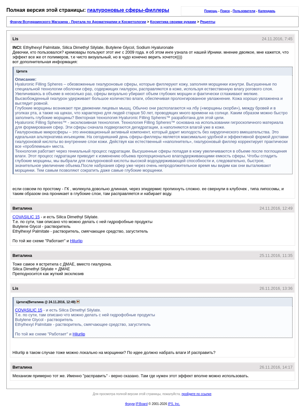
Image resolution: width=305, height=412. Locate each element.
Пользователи (244, 11)
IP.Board (142, 404)
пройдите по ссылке (196, 394)
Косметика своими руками (173, 22)
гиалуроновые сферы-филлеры (128, 10)
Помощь (210, 11)
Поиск (225, 11)
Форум (130, 404)
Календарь (266, 11)
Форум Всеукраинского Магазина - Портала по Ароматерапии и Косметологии (78, 22)
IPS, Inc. (174, 404)
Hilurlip (76, 240)
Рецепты (207, 22)
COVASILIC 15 (26, 216)
